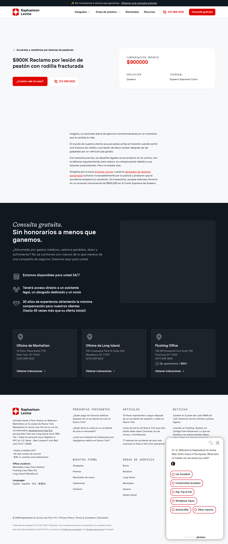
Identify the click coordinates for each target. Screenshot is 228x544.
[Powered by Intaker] (201, 537)
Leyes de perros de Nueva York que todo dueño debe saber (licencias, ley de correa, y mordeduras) (144, 431)
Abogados (78, 465)
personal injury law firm (40, 430)
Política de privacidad (71, 529)
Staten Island (130, 495)
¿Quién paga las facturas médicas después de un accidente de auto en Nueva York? (92, 418)
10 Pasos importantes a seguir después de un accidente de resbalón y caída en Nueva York (143, 418)
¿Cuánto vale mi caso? (30, 81)
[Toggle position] (210, 442)
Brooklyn (127, 471)
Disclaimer (103, 517)
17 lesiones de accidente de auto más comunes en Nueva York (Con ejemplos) (144, 442)
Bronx (126, 465)
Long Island (129, 477)
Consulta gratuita (202, 11)
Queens (127, 489)
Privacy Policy (66, 517)
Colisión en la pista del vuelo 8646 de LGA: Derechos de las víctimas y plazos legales (193, 418)
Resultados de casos (83, 477)
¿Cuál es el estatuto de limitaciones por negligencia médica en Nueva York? (93, 439)
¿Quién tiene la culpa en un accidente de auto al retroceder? (92, 430)
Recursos (149, 11)
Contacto (77, 489)
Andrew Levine (104, 171)
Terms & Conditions (86, 517)
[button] (82, 12)
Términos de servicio (95, 529)
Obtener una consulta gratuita (139, 3)
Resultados (132, 11)
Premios (77, 471)
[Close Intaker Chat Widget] (217, 442)
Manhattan (128, 483)
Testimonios (79, 483)
